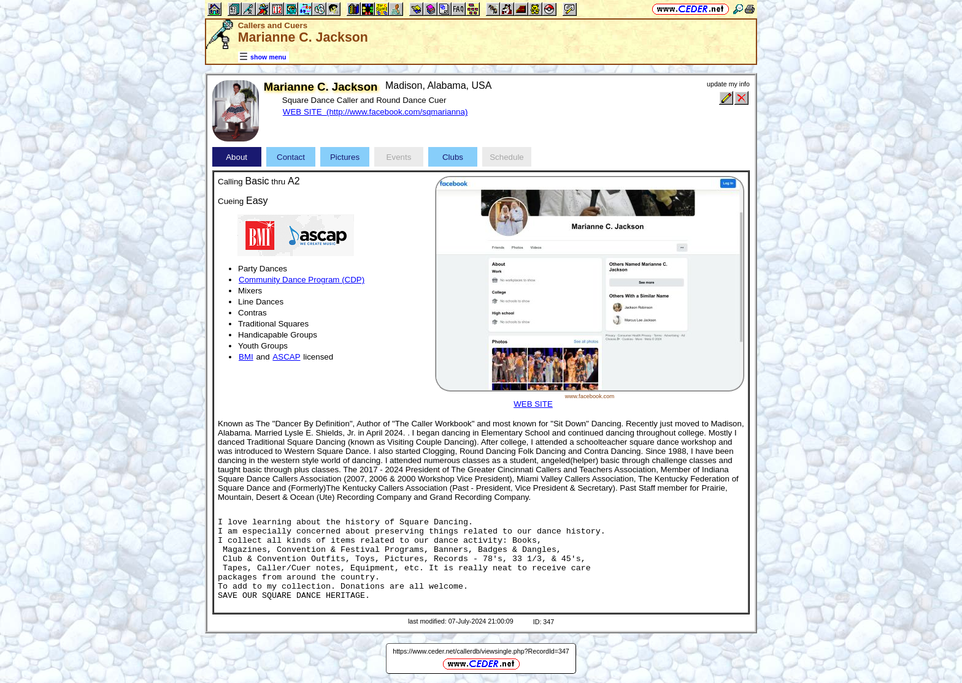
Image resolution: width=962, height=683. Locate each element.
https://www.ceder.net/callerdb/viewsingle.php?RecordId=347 (481, 651)
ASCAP (286, 356)
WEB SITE (533, 404)
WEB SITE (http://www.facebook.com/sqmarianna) (375, 111)
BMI (246, 356)
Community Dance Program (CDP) (301, 279)
